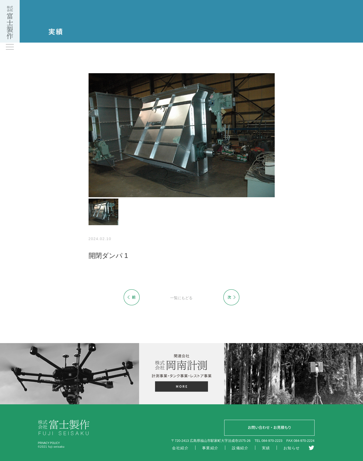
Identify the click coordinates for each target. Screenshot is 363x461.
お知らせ (291, 448)
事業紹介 (210, 448)
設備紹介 (240, 448)
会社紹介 (180, 448)
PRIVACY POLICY (49, 443)
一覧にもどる (181, 298)
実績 (266, 448)
